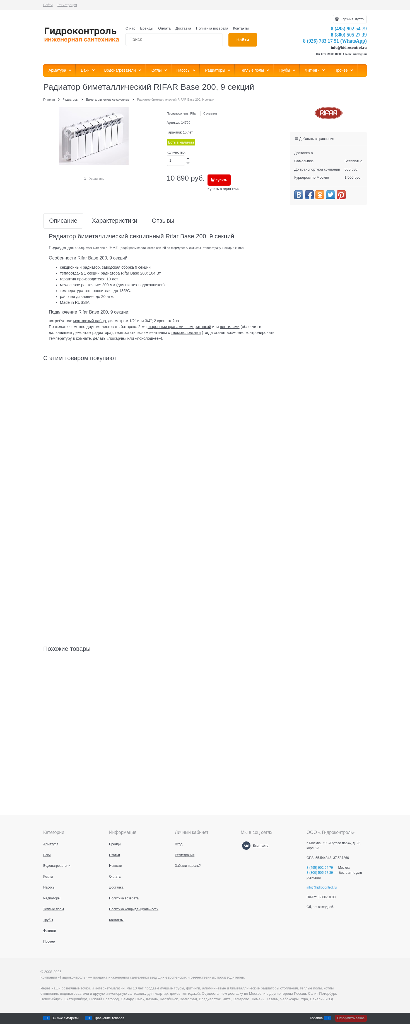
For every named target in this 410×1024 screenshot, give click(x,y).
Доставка (183, 28)
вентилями (229, 326)
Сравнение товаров (109, 1018)
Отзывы (163, 221)
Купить (221, 180)
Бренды (146, 28)
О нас (130, 28)
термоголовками (186, 332)
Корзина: (352, 19)
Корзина (316, 1018)
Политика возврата (212, 28)
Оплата (164, 28)
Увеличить (96, 178)
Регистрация (67, 5)
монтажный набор (89, 321)
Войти (48, 5)
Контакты (241, 28)
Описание (63, 221)
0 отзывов (210, 113)
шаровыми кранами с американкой (179, 326)
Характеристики (114, 221)
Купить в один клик (223, 189)
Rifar (193, 113)
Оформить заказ (351, 1018)
